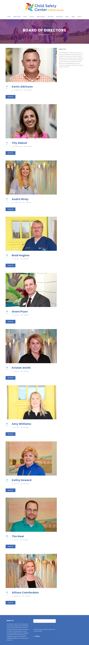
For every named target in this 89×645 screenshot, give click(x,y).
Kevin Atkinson (22, 86)
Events (67, 16)
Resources (51, 16)
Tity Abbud (19, 143)
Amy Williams (21, 424)
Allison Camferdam (25, 592)
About (25, 16)
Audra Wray (20, 199)
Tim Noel (18, 536)
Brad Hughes (20, 255)
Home (9, 16)
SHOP (73, 16)
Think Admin (29, 90)
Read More (10, 96)
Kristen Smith (21, 368)
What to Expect (41, 16)
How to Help (59, 16)
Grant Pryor (20, 311)
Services (31, 16)
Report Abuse (17, 16)
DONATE (79, 16)
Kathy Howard (21, 480)
